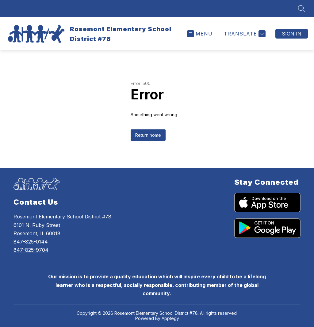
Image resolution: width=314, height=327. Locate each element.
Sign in (291, 34)
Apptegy (170, 318)
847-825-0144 (30, 242)
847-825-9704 (30, 250)
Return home (148, 135)
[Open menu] (200, 34)
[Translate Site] (244, 34)
